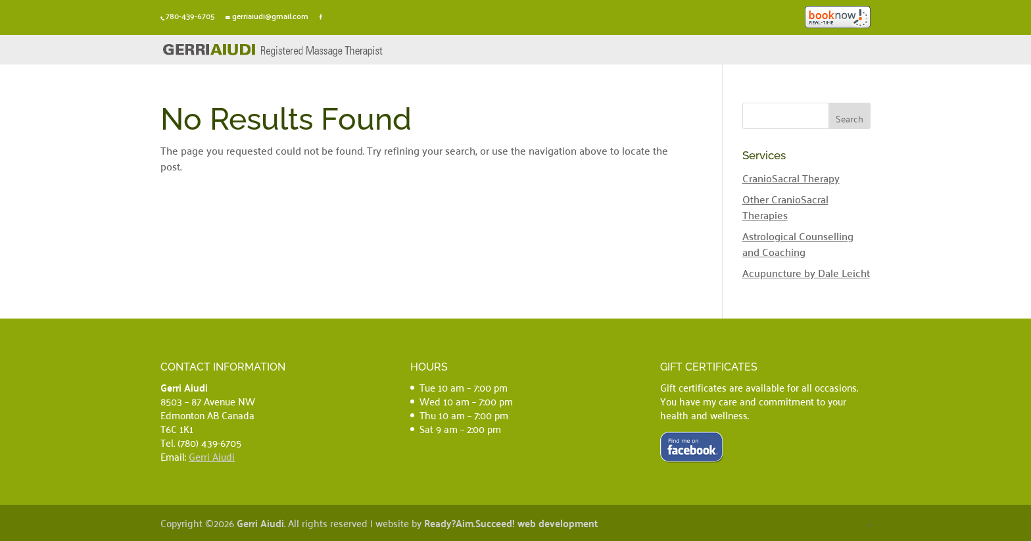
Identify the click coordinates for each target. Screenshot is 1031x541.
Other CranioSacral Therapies (785, 207)
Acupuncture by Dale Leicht (806, 272)
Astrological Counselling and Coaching (797, 243)
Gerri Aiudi (212, 456)
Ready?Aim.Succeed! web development (511, 522)
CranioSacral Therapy (791, 177)
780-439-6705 (190, 16)
